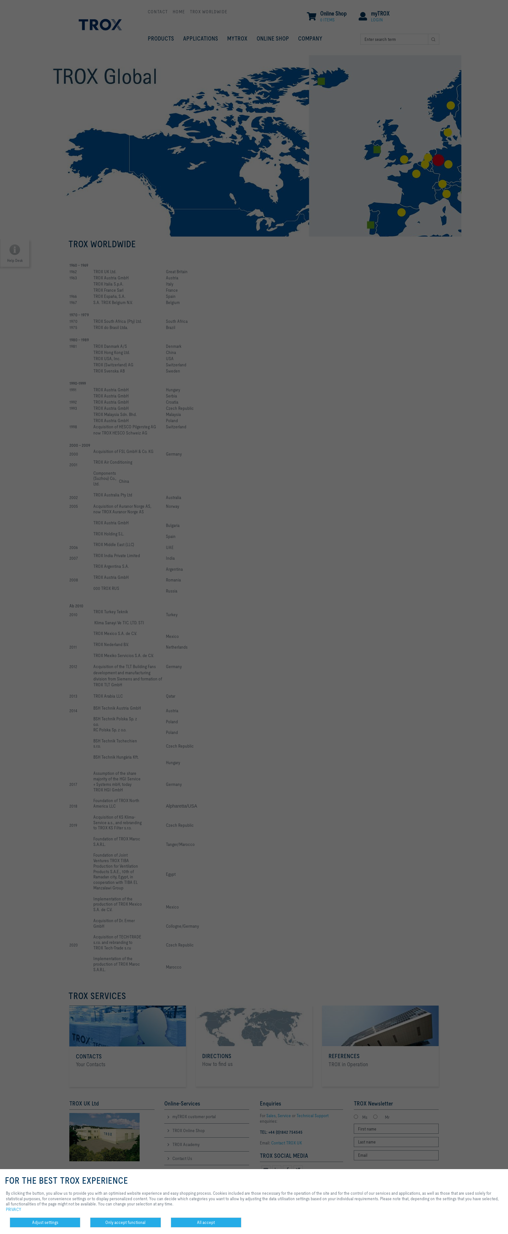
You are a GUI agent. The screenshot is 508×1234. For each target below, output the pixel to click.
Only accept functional (125, 1222)
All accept (206, 1222)
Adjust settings (45, 1222)
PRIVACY (13, 1209)
